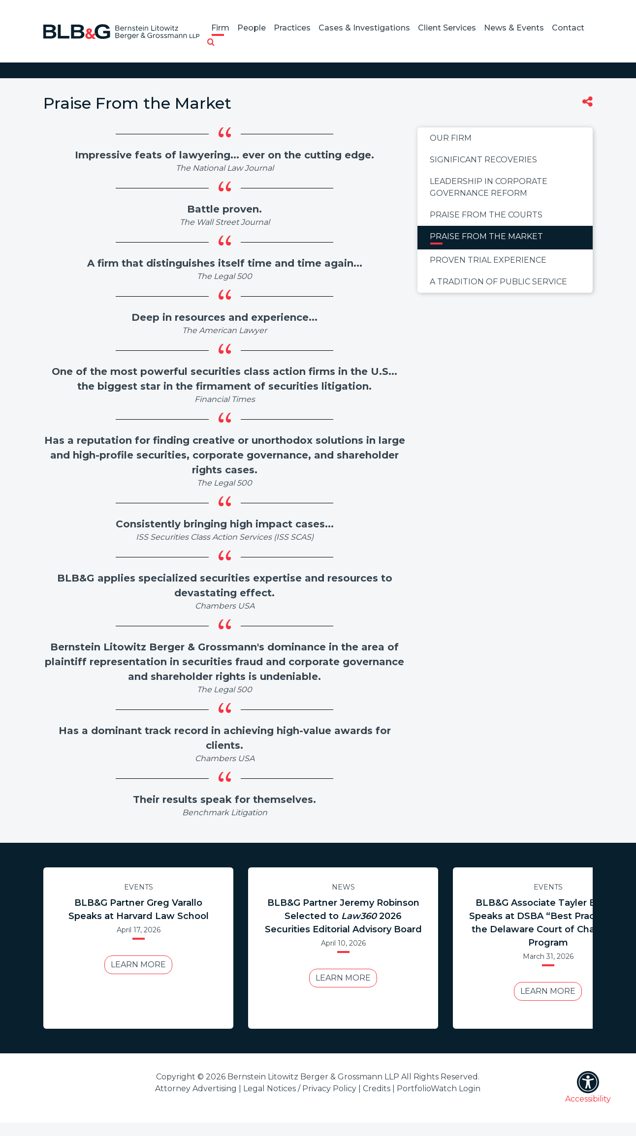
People (251, 27)
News (343, 887)
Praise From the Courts (486, 214)
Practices (292, 27)
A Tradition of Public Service (498, 281)
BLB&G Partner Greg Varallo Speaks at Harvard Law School (138, 909)
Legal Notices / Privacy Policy (299, 1088)
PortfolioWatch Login (438, 1088)
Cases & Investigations (364, 27)
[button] (211, 43)
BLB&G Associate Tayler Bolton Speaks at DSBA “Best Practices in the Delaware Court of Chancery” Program (548, 922)
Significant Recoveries (483, 159)
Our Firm (451, 138)
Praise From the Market (486, 236)
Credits (376, 1088)
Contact (568, 27)
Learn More (138, 964)
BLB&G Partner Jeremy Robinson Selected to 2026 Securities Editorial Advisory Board (343, 916)
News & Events (514, 27)
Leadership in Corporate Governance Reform (488, 187)
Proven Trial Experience (488, 260)
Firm (220, 27)
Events (138, 887)
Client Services (447, 27)
